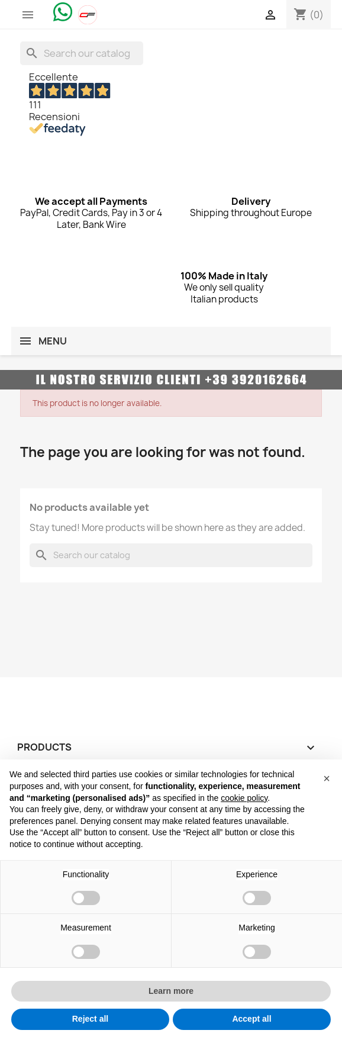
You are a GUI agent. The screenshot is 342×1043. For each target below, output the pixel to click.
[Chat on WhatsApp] (62, 11)
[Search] (81, 53)
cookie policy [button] (244, 798)
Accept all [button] (251, 1018)
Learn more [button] (171, 991)
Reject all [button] (90, 1018)
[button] (326, 778)
